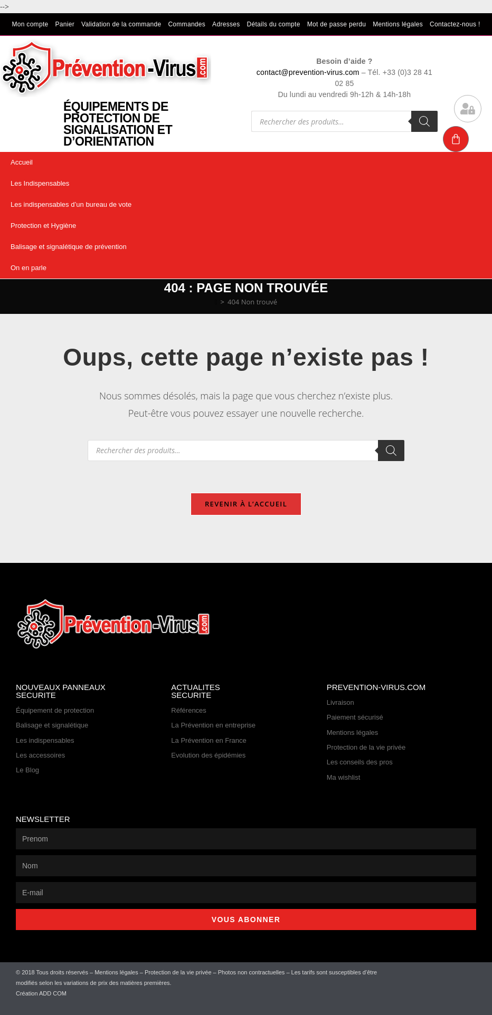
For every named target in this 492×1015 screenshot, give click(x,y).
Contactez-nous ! (455, 24)
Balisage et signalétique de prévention (69, 247)
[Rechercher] (424, 121)
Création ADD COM (41, 993)
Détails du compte (273, 24)
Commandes (186, 24)
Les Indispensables (40, 183)
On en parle (28, 268)
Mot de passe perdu (336, 24)
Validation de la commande (121, 24)
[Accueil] (216, 302)
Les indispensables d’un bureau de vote (71, 204)
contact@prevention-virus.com (308, 72)
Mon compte (30, 24)
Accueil (22, 162)
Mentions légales (398, 24)
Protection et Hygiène (43, 225)
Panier (65, 24)
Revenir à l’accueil (246, 504)
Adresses (226, 24)
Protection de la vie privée (178, 972)
